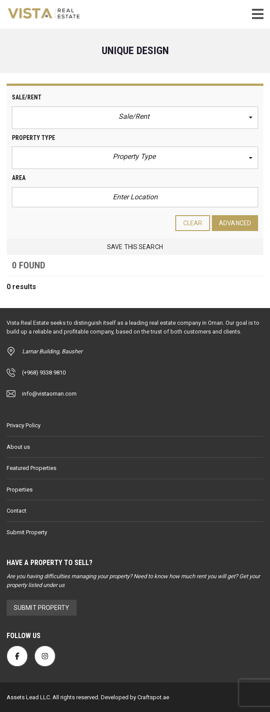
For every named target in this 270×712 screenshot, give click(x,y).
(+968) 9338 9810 (44, 372)
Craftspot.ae (152, 697)
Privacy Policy (24, 425)
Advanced (235, 223)
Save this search (135, 246)
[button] (135, 117)
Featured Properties (31, 468)
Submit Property (27, 532)
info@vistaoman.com (49, 393)
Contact (16, 510)
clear (193, 223)
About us (18, 447)
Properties (20, 489)
